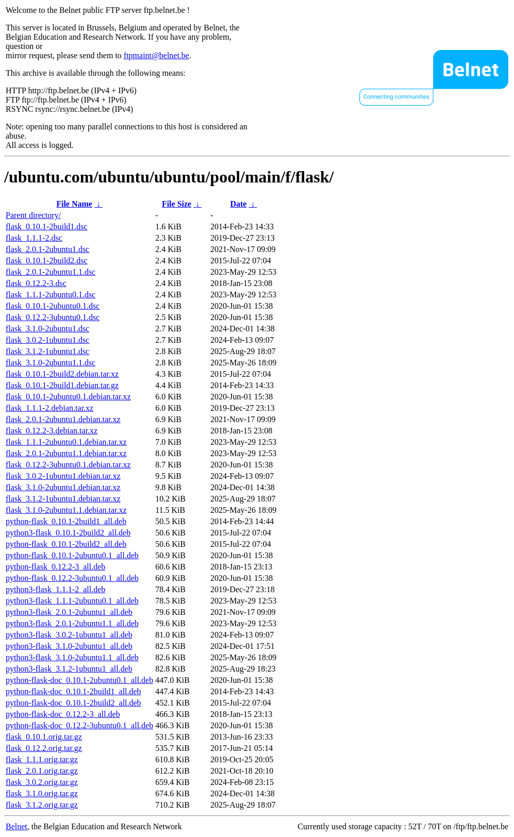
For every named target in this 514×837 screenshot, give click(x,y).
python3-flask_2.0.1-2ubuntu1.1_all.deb (72, 623)
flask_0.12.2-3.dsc (36, 283)
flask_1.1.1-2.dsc (34, 237)
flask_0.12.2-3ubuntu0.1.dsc (53, 317)
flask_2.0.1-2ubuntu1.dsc (47, 249)
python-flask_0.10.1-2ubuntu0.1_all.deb (72, 555)
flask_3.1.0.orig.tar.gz (42, 793)
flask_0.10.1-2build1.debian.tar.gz (62, 385)
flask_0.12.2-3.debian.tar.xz (51, 430)
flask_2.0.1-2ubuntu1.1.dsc (50, 271)
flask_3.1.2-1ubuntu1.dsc (47, 351)
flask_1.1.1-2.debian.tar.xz (49, 408)
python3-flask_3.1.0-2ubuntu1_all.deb (69, 646)
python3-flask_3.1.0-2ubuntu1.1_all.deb (72, 657)
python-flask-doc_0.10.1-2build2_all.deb (73, 702)
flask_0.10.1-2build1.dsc (47, 226)
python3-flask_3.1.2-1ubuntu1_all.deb (69, 668)
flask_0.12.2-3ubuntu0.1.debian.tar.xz (68, 464)
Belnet (16, 826)
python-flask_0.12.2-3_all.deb (55, 566)
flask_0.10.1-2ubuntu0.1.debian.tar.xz (68, 396)
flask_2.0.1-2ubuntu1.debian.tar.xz (63, 419)
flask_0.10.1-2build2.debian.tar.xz (62, 374)
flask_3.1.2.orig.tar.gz (42, 804)
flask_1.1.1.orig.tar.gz (42, 759)
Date (238, 203)
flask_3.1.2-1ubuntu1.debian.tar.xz (63, 498)
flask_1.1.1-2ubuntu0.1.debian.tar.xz (66, 442)
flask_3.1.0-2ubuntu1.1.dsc (50, 362)
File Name (74, 203)
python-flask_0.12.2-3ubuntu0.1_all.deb (72, 578)
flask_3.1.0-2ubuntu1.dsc (47, 328)
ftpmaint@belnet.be (156, 55)
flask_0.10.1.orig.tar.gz (44, 736)
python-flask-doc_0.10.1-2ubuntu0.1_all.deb (79, 680)
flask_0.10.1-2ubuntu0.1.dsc (53, 306)
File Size (176, 203)
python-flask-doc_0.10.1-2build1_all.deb (73, 691)
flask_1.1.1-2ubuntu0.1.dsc (50, 294)
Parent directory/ (33, 215)
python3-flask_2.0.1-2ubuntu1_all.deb (69, 612)
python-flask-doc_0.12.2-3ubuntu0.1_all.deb (79, 725)
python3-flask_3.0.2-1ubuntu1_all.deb (69, 634)
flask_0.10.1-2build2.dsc (47, 260)
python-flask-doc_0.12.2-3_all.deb (63, 714)
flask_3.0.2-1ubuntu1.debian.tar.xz (63, 476)
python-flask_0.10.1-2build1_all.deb (66, 521)
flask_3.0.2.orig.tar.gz (42, 782)
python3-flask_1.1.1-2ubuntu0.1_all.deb (72, 600)
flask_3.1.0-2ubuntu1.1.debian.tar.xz (66, 510)
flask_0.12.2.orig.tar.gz (44, 748)
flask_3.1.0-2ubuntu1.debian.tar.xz (63, 487)
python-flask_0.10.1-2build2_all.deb (66, 544)
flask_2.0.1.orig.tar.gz (42, 770)
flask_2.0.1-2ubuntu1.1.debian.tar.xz (66, 453)
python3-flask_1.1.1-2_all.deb (55, 589)
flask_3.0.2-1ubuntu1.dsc (47, 340)
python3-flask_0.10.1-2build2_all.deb (68, 532)
